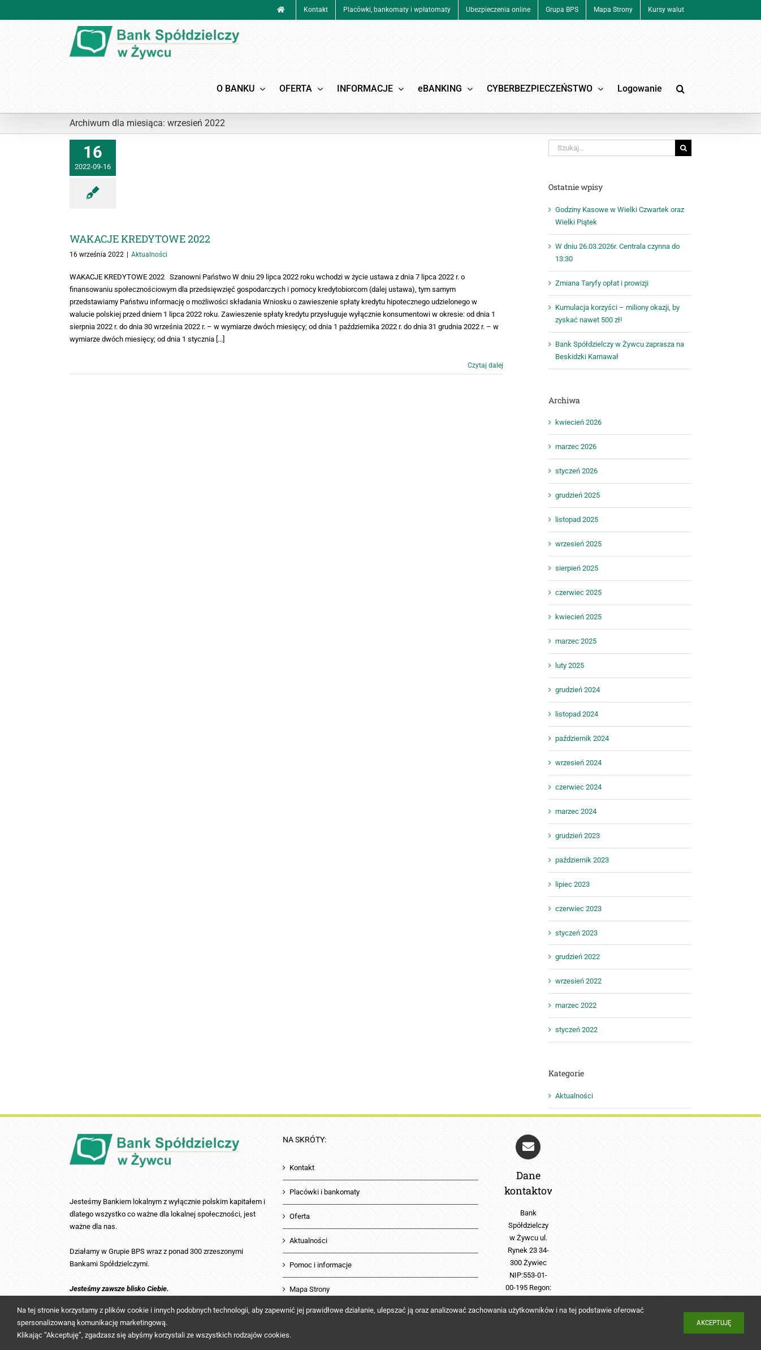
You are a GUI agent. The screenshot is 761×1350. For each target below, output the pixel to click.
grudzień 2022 (577, 956)
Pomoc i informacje (320, 1265)
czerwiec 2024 (578, 787)
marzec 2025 (575, 641)
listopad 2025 (576, 519)
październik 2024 (582, 738)
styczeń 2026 (576, 471)
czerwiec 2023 (578, 908)
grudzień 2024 (577, 689)
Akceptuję (714, 1322)
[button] (680, 89)
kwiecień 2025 (578, 617)
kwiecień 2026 (578, 422)
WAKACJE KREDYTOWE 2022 (140, 238)
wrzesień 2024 (578, 762)
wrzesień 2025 (578, 544)
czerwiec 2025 (578, 592)
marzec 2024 (575, 811)
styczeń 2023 (576, 933)
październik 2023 (582, 860)
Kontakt (301, 1167)
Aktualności (149, 254)
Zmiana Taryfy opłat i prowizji (601, 283)
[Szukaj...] (611, 148)
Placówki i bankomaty (324, 1192)
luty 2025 (569, 665)
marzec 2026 (575, 446)
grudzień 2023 (577, 835)
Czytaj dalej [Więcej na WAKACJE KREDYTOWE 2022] (485, 365)
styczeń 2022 (576, 1029)
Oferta (299, 1216)
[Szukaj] (683, 148)
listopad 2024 (576, 714)
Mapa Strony (309, 1289)
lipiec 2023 (572, 884)
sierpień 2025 (576, 568)
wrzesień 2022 (578, 981)
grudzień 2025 (577, 495)
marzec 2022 (575, 1005)
